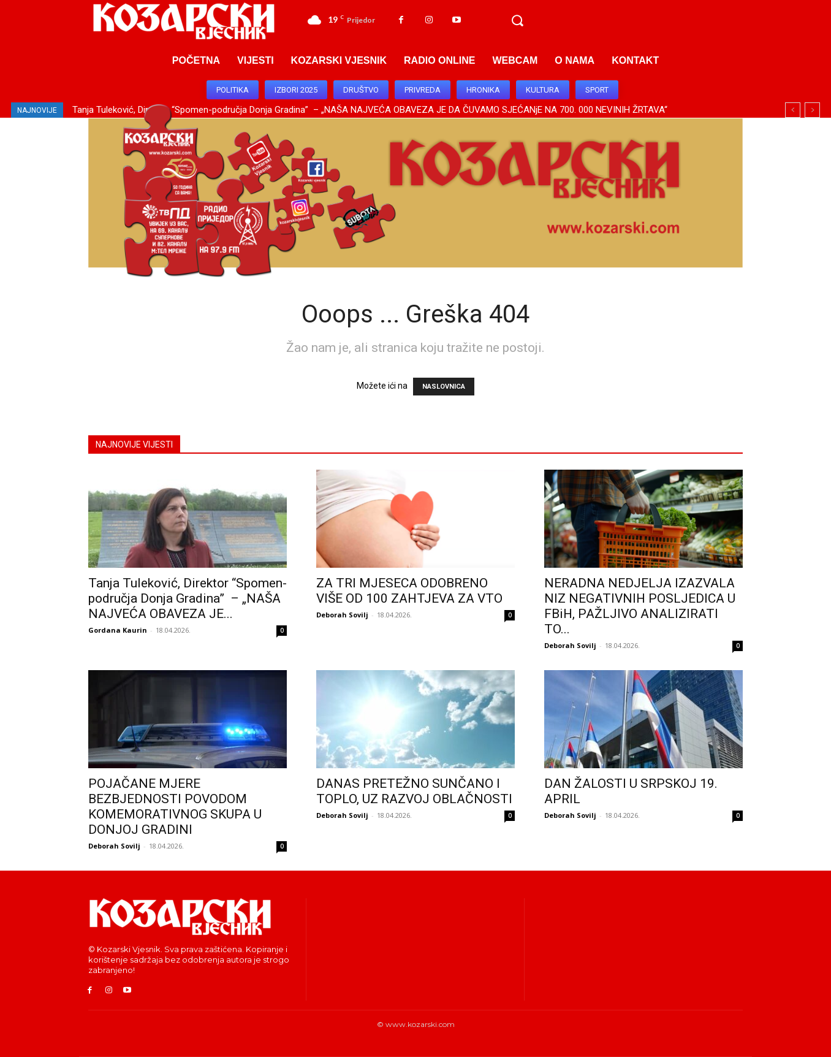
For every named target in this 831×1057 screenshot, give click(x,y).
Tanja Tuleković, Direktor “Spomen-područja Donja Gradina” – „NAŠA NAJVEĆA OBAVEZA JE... (187, 598)
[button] (517, 20)
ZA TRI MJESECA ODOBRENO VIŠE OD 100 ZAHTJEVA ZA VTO (409, 591)
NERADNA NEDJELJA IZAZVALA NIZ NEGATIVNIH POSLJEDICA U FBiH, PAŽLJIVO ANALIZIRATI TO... (639, 606)
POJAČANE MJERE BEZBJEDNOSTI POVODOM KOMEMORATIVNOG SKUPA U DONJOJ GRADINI (175, 806)
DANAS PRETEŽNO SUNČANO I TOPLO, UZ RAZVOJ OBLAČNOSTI (414, 791)
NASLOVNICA (443, 387)
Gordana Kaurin (117, 630)
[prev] (792, 110)
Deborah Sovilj (342, 614)
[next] (812, 110)
